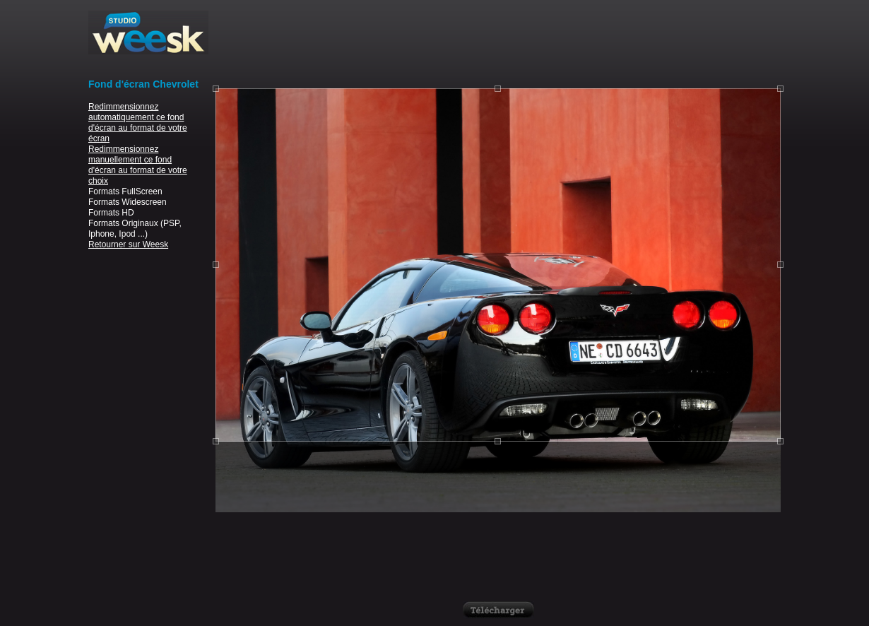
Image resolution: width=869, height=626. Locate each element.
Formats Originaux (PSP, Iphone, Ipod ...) (135, 228)
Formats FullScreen (125, 191)
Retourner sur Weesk (128, 244)
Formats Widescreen (127, 202)
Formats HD (111, 213)
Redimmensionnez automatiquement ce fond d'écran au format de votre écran (137, 122)
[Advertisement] (498, 42)
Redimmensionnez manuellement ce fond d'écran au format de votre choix (137, 165)
